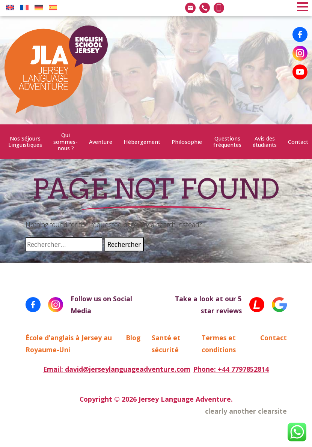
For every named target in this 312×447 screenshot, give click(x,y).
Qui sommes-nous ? (65, 142)
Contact (298, 141)
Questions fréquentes (227, 141)
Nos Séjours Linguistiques (25, 141)
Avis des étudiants (265, 141)
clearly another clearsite (246, 411)
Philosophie (187, 141)
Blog (133, 337)
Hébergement (142, 141)
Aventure (100, 141)
